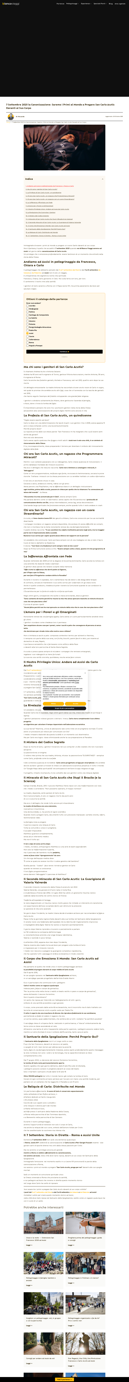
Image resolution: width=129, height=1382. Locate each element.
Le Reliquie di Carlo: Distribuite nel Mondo (43, 232)
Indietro (64, 357)
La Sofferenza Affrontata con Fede (39, 202)
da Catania (74, 1192)
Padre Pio (33, 330)
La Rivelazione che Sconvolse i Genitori (41, 212)
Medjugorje (33, 309)
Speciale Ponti (100, 4)
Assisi (31, 333)
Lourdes (32, 306)
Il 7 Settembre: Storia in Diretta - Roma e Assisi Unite (47, 236)
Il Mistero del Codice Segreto (38, 216)
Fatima (32, 312)
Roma (31, 343)
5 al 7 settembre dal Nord (69, 270)
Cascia (31, 336)
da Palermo (36, 273)
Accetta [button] (75, 704)
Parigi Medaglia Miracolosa (40, 327)
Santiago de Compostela (39, 315)
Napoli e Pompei (35, 346)
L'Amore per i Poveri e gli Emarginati (40, 206)
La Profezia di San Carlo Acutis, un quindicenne (44, 192)
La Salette (33, 318)
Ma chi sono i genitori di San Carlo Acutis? (42, 189)
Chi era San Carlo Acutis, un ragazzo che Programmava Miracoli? (51, 196)
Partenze (60, 4)
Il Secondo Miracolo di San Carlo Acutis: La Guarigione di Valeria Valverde (54, 222)
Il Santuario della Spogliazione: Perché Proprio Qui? (46, 229)
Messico (32, 321)
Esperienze (86, 4)
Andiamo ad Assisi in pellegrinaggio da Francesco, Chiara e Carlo (50, 186)
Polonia (32, 324)
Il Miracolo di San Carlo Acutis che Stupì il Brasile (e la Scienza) (50, 219)
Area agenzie (120, 4)
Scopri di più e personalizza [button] (64, 708)
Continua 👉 (64, 352)
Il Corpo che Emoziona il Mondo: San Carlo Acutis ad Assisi (49, 226)
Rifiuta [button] (53, 704)
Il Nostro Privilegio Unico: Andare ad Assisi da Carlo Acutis (48, 209)
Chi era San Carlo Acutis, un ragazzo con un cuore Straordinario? (50, 199)
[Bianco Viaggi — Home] (11, 3)
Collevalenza (34, 339)
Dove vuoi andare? (33, 303)
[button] (85, 673)
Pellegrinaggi (72, 4)
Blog (111, 4)
